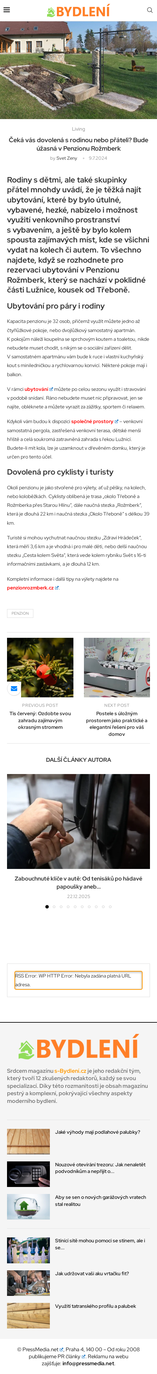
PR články (72, 1356)
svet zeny (67, 158)
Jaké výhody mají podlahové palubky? (97, 1132)
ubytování (39, 389)
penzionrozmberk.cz (33, 588)
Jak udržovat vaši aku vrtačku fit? (92, 1273)
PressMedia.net (43, 1349)
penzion (20, 613)
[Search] (149, 10)
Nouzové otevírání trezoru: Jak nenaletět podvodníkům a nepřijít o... (100, 1168)
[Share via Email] (14, 689)
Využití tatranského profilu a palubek (95, 1306)
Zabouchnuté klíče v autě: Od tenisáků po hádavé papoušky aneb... (78, 882)
